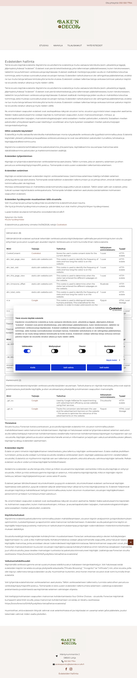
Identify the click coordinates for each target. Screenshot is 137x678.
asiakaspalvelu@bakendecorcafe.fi (69, 664)
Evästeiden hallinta (68, 673)
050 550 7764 (125, 3)
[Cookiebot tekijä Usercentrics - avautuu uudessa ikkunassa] (111, 309)
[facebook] (66, 669)
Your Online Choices (82, 596)
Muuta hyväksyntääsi (14, 219)
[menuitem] (42, 45)
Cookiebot (62, 225)
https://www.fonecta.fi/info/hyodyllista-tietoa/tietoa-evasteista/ (47, 554)
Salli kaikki (104, 367)
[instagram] (71, 669)
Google (35, 300)
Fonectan (25, 427)
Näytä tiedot (111, 360)
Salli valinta (68, 367)
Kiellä (32, 367)
